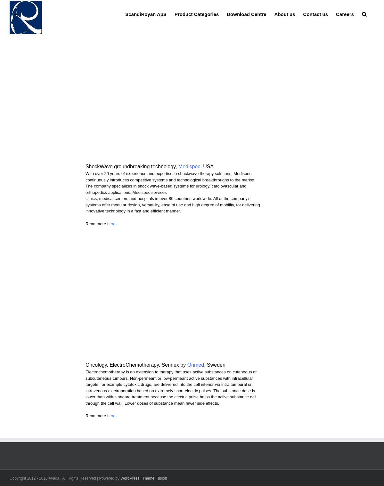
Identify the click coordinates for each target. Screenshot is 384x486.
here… (113, 223)
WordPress (129, 478)
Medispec (189, 166)
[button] (364, 14)
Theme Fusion (155, 478)
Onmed (195, 365)
